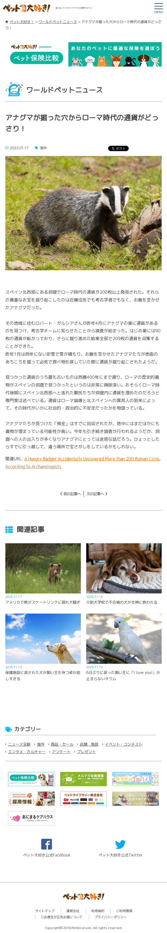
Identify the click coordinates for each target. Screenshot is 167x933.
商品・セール (62, 744)
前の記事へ (72, 493)
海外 (40, 744)
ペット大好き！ (22, 21)
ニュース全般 (19, 744)
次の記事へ (95, 493)
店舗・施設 (89, 744)
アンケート (61, 751)
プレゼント (86, 751)
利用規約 (97, 911)
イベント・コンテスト (123, 744)
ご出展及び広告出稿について (61, 917)
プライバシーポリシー (110, 917)
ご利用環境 (124, 911)
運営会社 (72, 911)
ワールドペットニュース (58, 21)
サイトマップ (44, 911)
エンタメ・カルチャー (26, 751)
